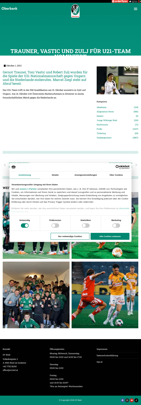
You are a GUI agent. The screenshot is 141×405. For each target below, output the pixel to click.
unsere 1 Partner (28, 189)
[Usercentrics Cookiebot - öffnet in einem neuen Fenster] (117, 167)
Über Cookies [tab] (116, 175)
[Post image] (36, 295)
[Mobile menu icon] (135, 9)
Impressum (102, 349)
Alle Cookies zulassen (110, 236)
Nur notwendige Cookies (70, 236)
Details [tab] (55, 175)
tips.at (99, 361)
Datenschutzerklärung (107, 355)
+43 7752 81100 (10, 366)
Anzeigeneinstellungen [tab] (86, 175)
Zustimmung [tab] (25, 175)
